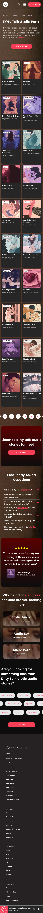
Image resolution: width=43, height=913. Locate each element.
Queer (28, 704)
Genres (8, 833)
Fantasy (15, 15)
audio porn (26, 490)
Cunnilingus (7, 341)
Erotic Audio (10, 775)
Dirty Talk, (26, 84)
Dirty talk (27, 15)
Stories (8, 813)
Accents (9, 825)
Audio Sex (9, 779)
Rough (11, 327)
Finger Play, (6, 119)
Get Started (34, 4)
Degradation (35, 153)
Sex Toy (35, 712)
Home (6, 15)
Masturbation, (7, 84)
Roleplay (6, 63)
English (8, 762)
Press (8, 896)
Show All (9, 875)
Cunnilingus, (27, 292)
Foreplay (14, 119)
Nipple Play (11, 704)
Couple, (5, 188)
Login (8, 753)
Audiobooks (10, 787)
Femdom (27, 132)
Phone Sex (28, 236)
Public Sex (7, 306)
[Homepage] (9, 4)
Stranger (16, 84)
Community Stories (13, 829)
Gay (7, 854)
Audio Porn (29, 21)
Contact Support (12, 900)
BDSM (5, 167)
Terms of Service (12, 888)
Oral (26, 271)
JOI (7, 863)
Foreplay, (26, 225)
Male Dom (7, 271)
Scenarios (9, 821)
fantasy (21, 38)
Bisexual (25, 695)
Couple (27, 63)
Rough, (4, 258)
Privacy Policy (11, 892)
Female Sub (11, 292)
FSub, (4, 292)
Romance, (26, 327)
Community (10, 837)
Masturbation (29, 98)
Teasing (33, 84)
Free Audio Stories (12, 800)
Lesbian (8, 850)
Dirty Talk (6, 98)
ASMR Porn (10, 796)
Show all (22, 725)
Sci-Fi (20, 712)
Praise (26, 306)
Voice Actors (10, 817)
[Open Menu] (24, 4)
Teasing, (5, 155)
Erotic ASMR (10, 791)
